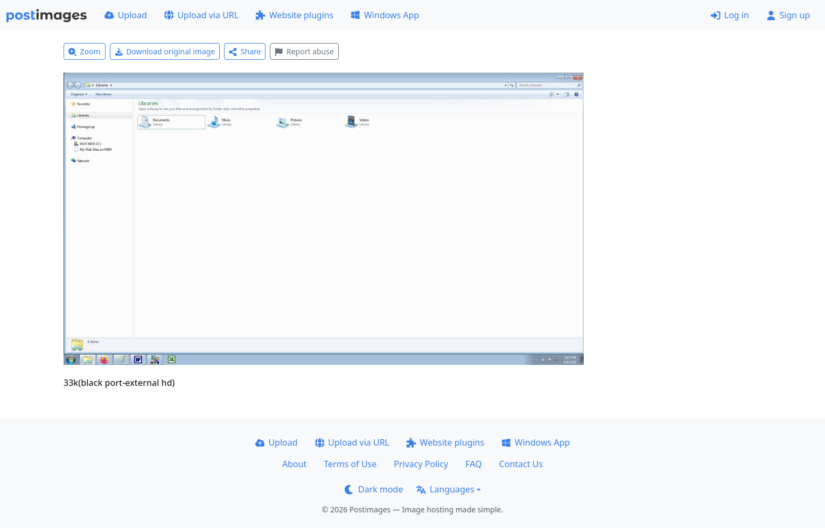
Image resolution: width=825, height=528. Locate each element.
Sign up (788, 15)
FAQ (473, 464)
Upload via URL (201, 15)
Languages (445, 489)
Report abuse (304, 51)
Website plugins (294, 15)
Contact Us (521, 464)
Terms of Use (350, 464)
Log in (730, 15)
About (294, 464)
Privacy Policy (421, 464)
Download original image (165, 51)
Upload (125, 15)
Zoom (84, 51)
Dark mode (374, 489)
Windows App (385, 15)
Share (245, 51)
